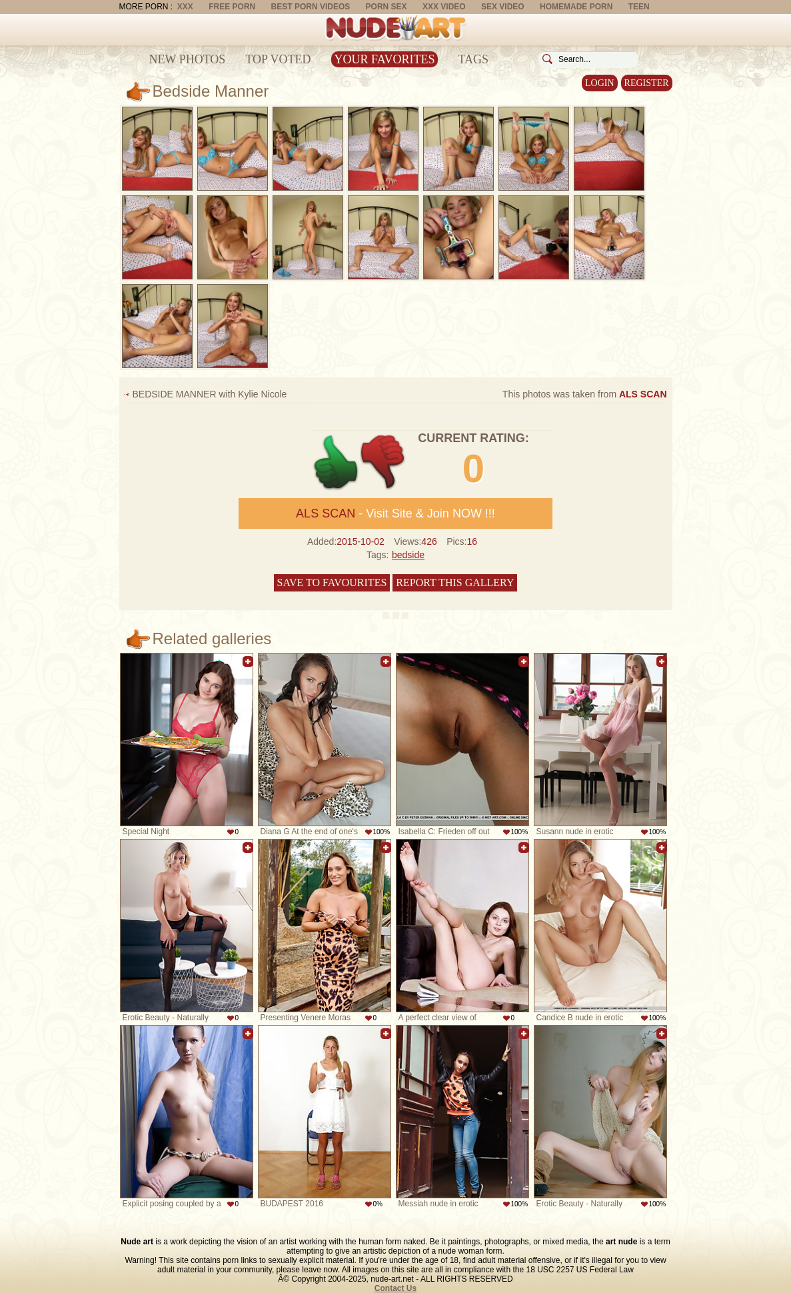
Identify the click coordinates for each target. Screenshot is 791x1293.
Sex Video (502, 6)
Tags (473, 59)
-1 (383, 462)
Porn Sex (386, 6)
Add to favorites (248, 661)
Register (646, 83)
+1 (336, 462)
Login (599, 83)
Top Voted (278, 59)
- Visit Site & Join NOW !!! (395, 513)
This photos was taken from (584, 394)
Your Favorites (385, 59)
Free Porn (232, 6)
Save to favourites (332, 582)
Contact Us (395, 1288)
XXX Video (444, 6)
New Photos (187, 59)
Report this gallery (455, 582)
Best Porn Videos (311, 6)
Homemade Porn (576, 6)
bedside (408, 554)
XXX (185, 6)
